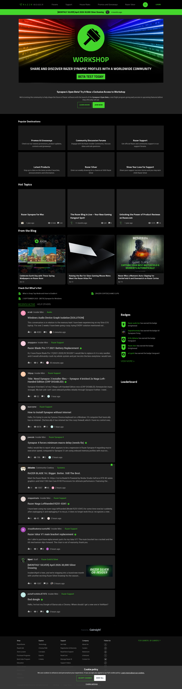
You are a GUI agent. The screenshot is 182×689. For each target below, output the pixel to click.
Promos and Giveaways (108, 5)
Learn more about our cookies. (133, 673)
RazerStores (21, 644)
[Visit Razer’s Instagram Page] (105, 648)
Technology (42, 644)
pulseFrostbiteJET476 (37, 593)
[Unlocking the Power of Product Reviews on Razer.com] (140, 208)
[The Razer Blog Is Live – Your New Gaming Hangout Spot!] (91, 208)
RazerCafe (20, 648)
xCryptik (131, 353)
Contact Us (86, 659)
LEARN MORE (84, 105)
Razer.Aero (132, 345)
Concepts (42, 652)
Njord (30, 559)
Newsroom (85, 652)
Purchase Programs (23, 655)
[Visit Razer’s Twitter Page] (105, 655)
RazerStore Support (67, 652)
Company (85, 640)
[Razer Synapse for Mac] (41, 208)
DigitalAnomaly (134, 330)
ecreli (30, 312)
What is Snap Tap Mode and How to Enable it (40, 293)
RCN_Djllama (133, 338)
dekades (31, 467)
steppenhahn (33, 498)
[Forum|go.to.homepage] (31, 4)
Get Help (63, 644)
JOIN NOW (99, 105)
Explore (41, 640)
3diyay (30, 373)
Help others (44, 304)
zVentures (85, 655)
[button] (91, 684)
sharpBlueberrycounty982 (39, 528)
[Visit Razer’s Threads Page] (105, 651)
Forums (55, 5)
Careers (84, 648)
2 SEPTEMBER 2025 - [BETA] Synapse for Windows (42, 298)
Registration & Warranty (68, 648)
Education (20, 663)
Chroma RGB (43, 648)
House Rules (85, 5)
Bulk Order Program (23, 659)
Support (69, 5)
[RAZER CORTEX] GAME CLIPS (107, 293)
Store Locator (21, 652)
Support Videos (66, 663)
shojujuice (32, 342)
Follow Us (107, 640)
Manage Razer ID (66, 659)
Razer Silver (130, 5)
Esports (41, 655)
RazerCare (64, 655)
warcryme (32, 406)
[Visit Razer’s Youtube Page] (105, 659)
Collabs (41, 659)
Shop (18, 640)
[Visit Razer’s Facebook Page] (105, 644)
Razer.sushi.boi (134, 323)
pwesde (31, 437)
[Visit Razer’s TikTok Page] (105, 662)
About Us (85, 644)
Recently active (26, 304)
